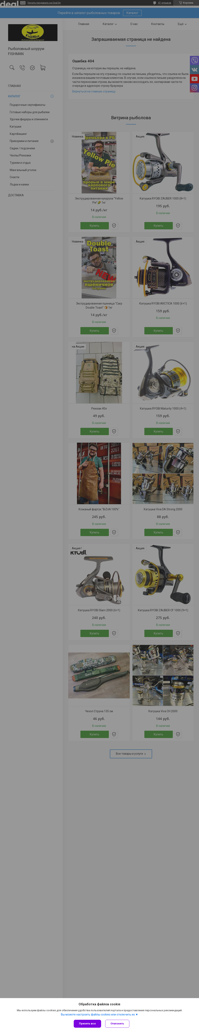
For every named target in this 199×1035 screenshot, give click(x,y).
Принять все (87, 1023)
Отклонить (117, 1023)
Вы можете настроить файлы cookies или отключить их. (98, 1014)
